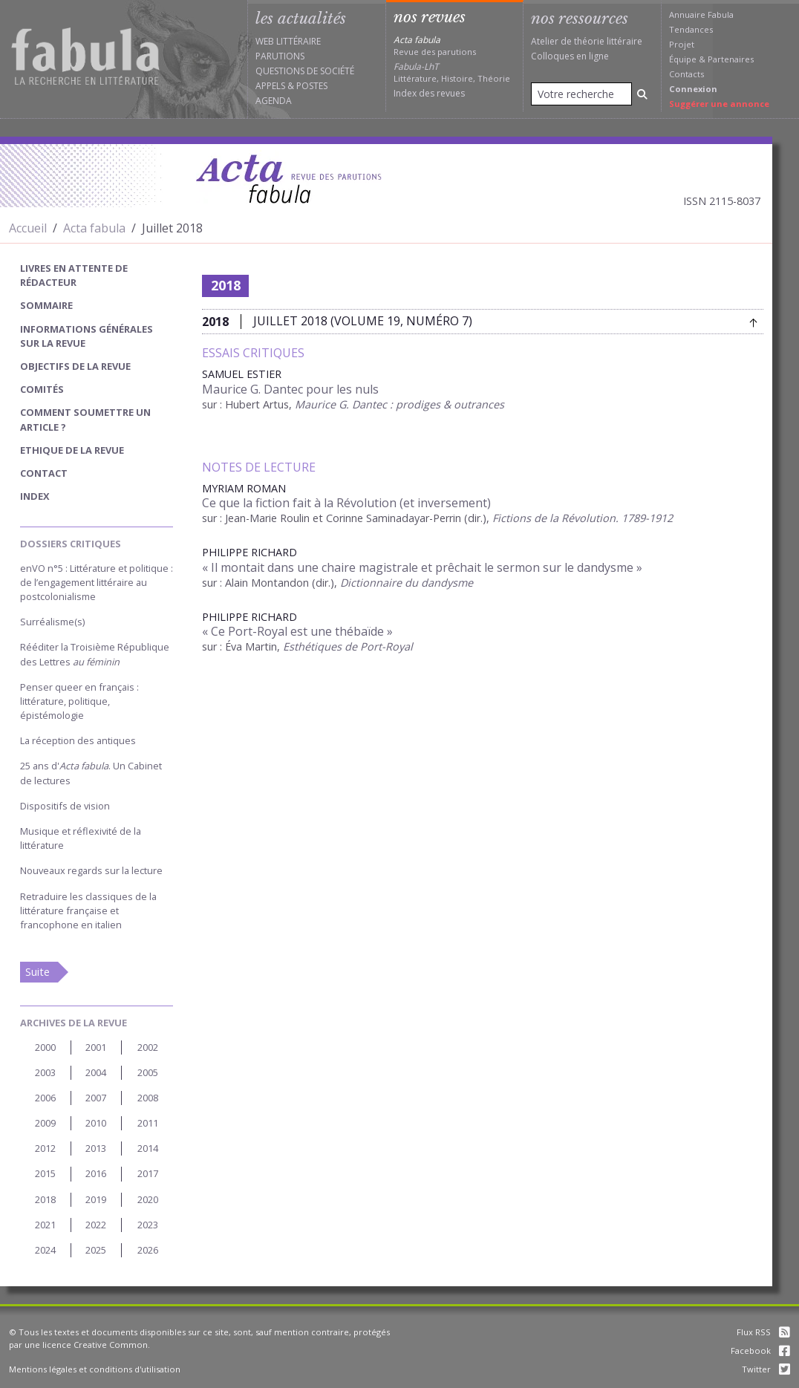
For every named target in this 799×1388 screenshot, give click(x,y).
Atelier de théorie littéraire (586, 41)
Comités (42, 389)
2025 (95, 1250)
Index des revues (429, 93)
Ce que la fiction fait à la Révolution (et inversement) (346, 503)
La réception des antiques (78, 740)
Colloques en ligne (570, 56)
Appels (270, 85)
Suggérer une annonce (719, 103)
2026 (147, 1250)
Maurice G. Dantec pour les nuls (290, 389)
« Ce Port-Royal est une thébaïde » (297, 631)
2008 (147, 1097)
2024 (45, 1250)
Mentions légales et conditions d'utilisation (94, 1369)
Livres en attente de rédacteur (74, 275)
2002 (147, 1047)
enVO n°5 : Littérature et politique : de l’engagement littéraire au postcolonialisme (96, 582)
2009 (45, 1123)
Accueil (28, 228)
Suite (37, 972)
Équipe (683, 59)
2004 (95, 1072)
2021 (45, 1224)
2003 (45, 1072)
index (35, 496)
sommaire (46, 305)
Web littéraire (288, 41)
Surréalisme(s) (52, 621)
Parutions (279, 56)
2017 (147, 1173)
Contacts (686, 73)
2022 (95, 1224)
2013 (95, 1148)
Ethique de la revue (72, 450)
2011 (147, 1123)
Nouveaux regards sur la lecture (91, 870)
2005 (147, 1072)
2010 (95, 1123)
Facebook (760, 1350)
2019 (95, 1199)
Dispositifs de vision (65, 805)
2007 (95, 1097)
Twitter (766, 1369)
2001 (95, 1047)
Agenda (273, 100)
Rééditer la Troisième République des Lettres (94, 654)
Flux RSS (763, 1332)
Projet (681, 44)
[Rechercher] (642, 93)
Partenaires (731, 59)
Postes (311, 85)
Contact (44, 473)
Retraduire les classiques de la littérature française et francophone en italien (88, 910)
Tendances (691, 29)
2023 (147, 1224)
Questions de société (304, 71)
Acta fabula (94, 228)
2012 (45, 1148)
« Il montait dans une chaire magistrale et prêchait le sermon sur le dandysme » (422, 567)
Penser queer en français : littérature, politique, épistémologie (79, 701)
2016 (95, 1173)
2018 (45, 1199)
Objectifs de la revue (75, 366)
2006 (45, 1097)
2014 (147, 1148)
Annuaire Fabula (701, 14)
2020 (147, 1199)
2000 (45, 1047)
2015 (45, 1173)
